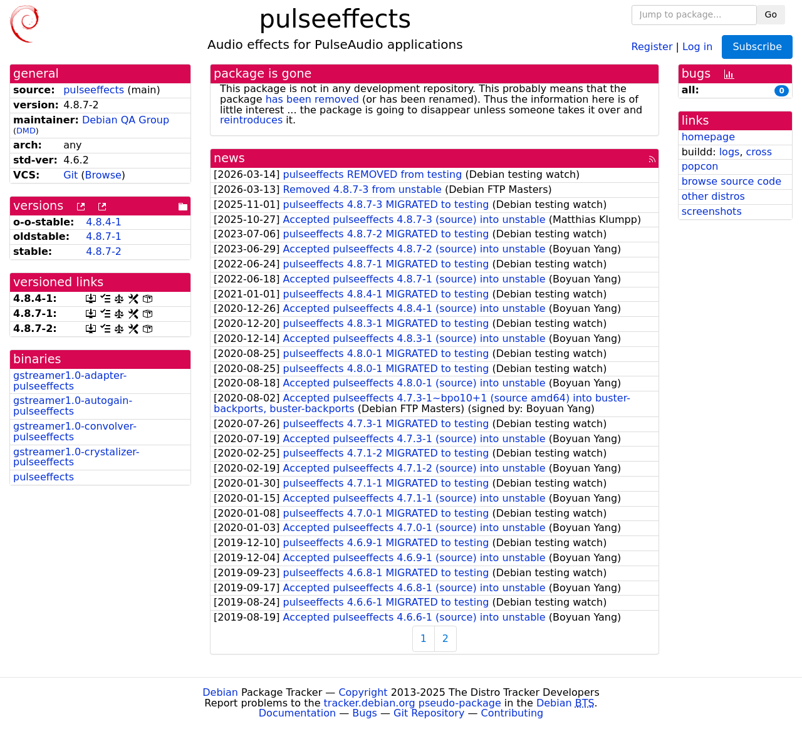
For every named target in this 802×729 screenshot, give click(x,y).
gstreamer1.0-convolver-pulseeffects (75, 431)
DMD (26, 130)
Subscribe (757, 47)
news (229, 158)
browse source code (731, 181)
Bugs (364, 713)
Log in (697, 46)
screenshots (712, 211)
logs (729, 152)
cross (759, 152)
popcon (700, 166)
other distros (713, 196)
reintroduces (251, 120)
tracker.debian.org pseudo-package (412, 703)
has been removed (312, 99)
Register (652, 46)
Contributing (512, 713)
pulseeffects (93, 90)
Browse (103, 175)
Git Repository (428, 713)
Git (70, 175)
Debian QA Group (125, 120)
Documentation (297, 713)
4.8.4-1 (104, 222)
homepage (708, 137)
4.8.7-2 (104, 251)
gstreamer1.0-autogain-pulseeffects (72, 406)
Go (771, 14)
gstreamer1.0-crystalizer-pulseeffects (76, 457)
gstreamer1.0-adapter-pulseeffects (70, 381)
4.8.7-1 (104, 236)
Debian (220, 692)
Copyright (362, 692)
